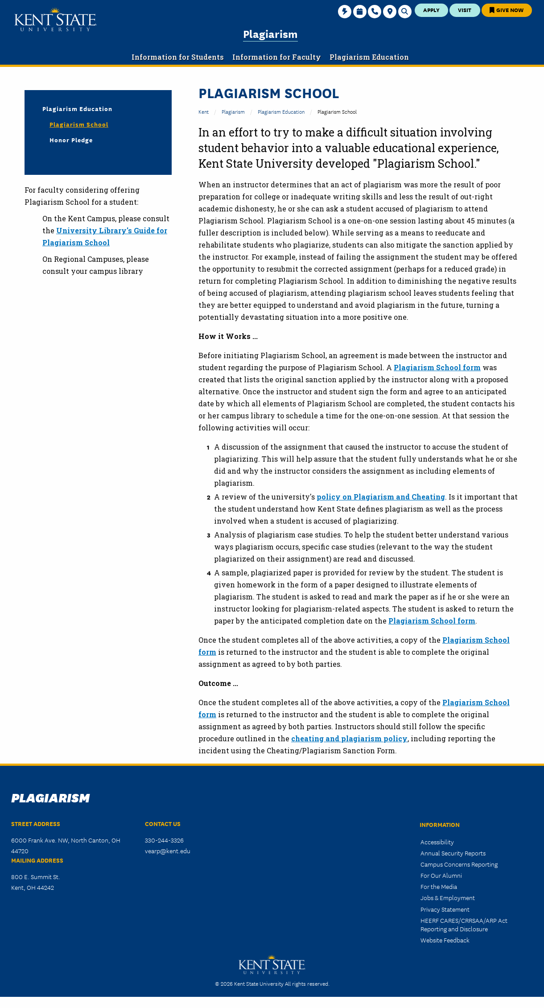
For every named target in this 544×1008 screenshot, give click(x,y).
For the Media (438, 886)
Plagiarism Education (281, 111)
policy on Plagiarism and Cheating (381, 496)
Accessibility (437, 842)
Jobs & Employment (447, 897)
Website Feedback (445, 940)
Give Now (506, 9)
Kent (203, 111)
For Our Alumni (441, 875)
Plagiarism (270, 33)
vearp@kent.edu (167, 850)
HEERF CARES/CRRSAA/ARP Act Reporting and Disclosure (463, 924)
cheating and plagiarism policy (349, 738)
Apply (431, 9)
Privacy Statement (445, 909)
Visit (464, 9)
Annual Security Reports (453, 853)
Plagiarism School (78, 124)
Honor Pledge (71, 140)
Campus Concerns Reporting (459, 864)
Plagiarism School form (437, 367)
